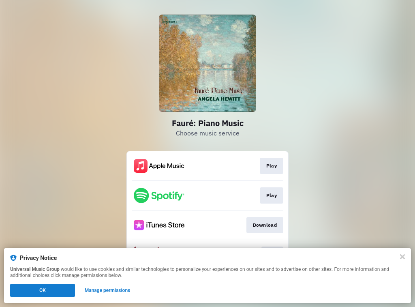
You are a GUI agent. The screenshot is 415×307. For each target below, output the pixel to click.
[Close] (402, 256)
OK (42, 290)
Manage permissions (107, 290)
